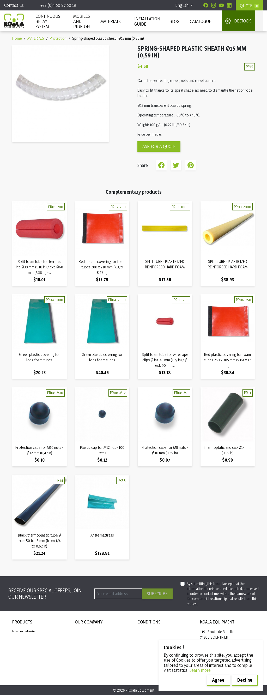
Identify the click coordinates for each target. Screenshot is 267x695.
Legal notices (147, 631)
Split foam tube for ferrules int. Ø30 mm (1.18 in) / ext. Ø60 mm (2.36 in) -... (39, 267)
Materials (19, 639)
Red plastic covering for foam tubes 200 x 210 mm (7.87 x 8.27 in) (102, 267)
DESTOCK (242, 20)
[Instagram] (213, 5)
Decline (244, 680)
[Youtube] (221, 5)
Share (161, 165)
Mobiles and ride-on (81, 21)
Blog (174, 21)
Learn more (200, 670)
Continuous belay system (32, 646)
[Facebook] (205, 5)
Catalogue (200, 21)
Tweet (176, 165)
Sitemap (81, 639)
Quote (246, 5)
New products (23, 631)
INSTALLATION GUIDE (146, 21)
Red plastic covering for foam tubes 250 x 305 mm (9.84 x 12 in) (227, 360)
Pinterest (190, 165)
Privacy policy (148, 639)
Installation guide (25, 653)
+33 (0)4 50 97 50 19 (58, 5)
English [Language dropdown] (182, 5)
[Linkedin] (229, 5)
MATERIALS (110, 21)
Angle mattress (102, 535)
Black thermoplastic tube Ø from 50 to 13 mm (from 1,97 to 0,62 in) (39, 541)
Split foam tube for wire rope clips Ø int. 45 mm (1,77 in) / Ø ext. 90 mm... (165, 360)
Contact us (14, 5)
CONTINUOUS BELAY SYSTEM (47, 21)
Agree (218, 680)
